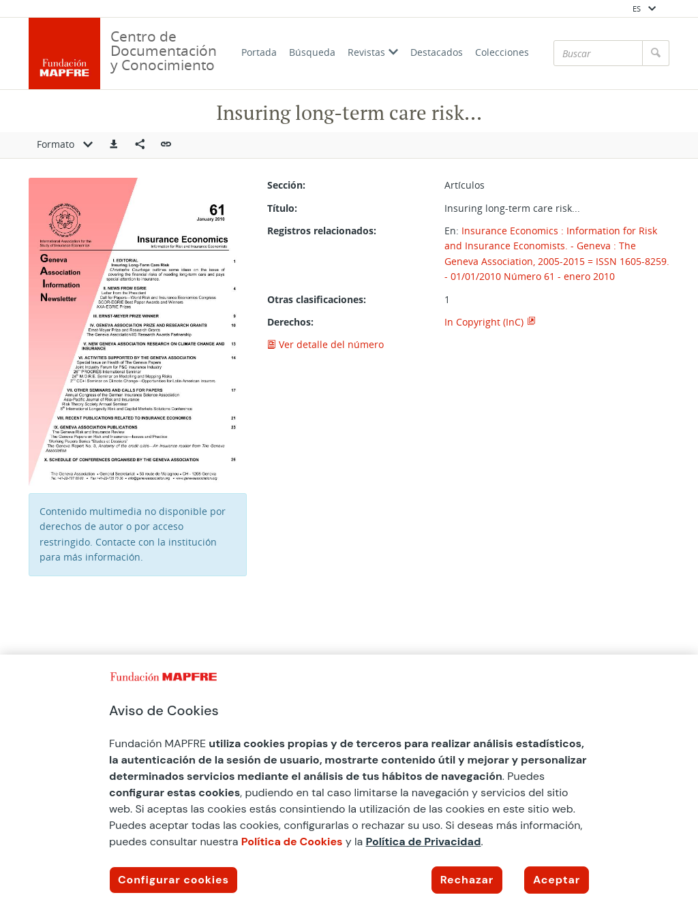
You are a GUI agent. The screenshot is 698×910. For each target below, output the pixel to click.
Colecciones (502, 52)
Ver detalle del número (325, 344)
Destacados (436, 52)
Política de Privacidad (423, 841)
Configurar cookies (173, 880)
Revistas (373, 52)
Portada (259, 52)
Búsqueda (312, 52)
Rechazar (467, 880)
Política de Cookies (292, 841)
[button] (114, 145)
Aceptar (556, 880)
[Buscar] (598, 53)
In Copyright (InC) (484, 321)
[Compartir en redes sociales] (140, 145)
